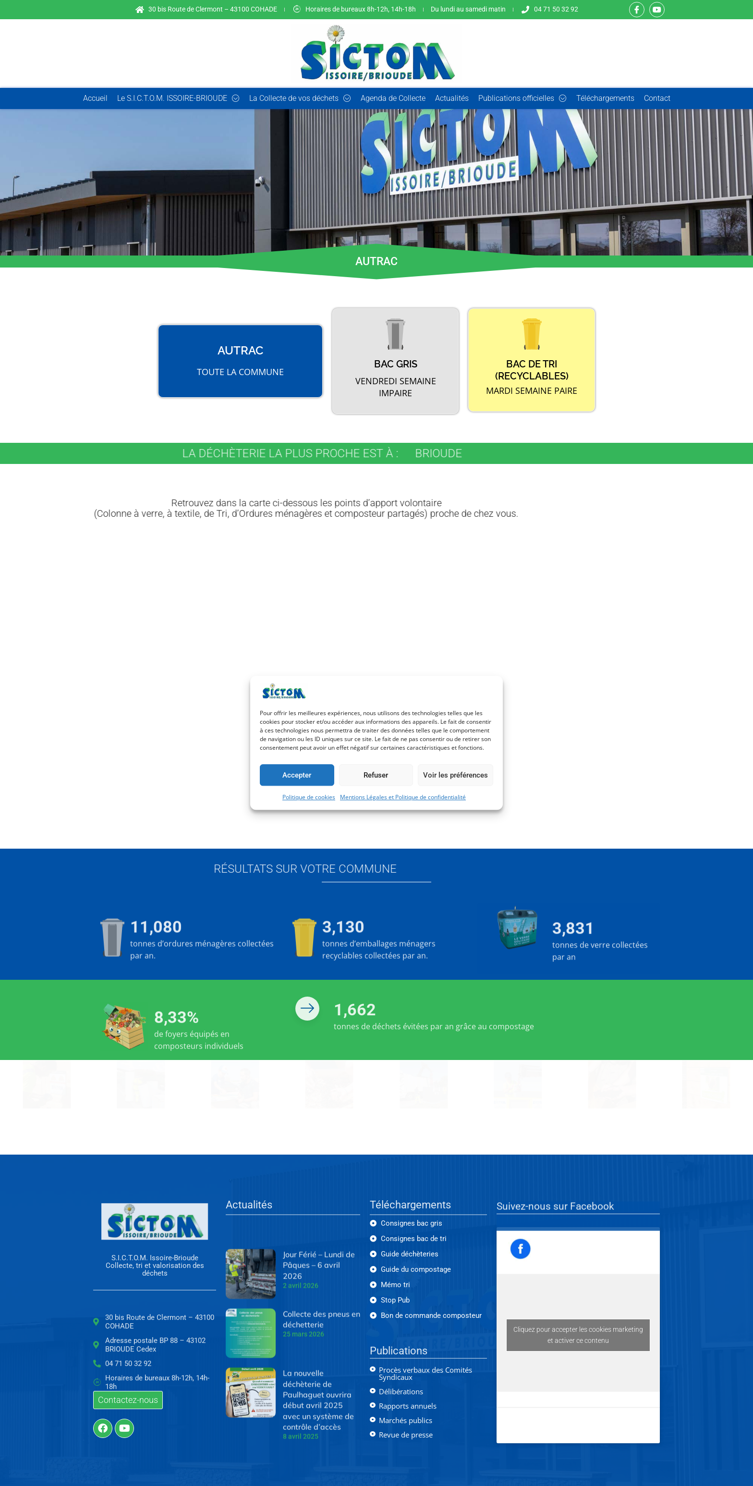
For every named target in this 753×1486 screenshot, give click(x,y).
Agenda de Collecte (393, 98)
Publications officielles (522, 98)
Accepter (296, 775)
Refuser (376, 775)
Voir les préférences (455, 775)
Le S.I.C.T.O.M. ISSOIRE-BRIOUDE (178, 98)
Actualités (452, 98)
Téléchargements (605, 98)
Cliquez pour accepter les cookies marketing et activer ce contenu (578, 1335)
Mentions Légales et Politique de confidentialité (403, 797)
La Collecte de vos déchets (300, 98)
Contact (657, 98)
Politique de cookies (308, 797)
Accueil (95, 98)
